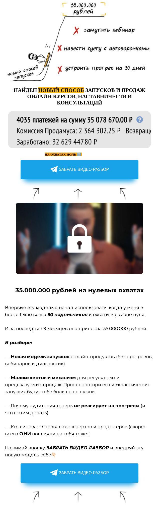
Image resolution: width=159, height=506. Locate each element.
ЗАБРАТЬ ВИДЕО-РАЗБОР (79, 170)
